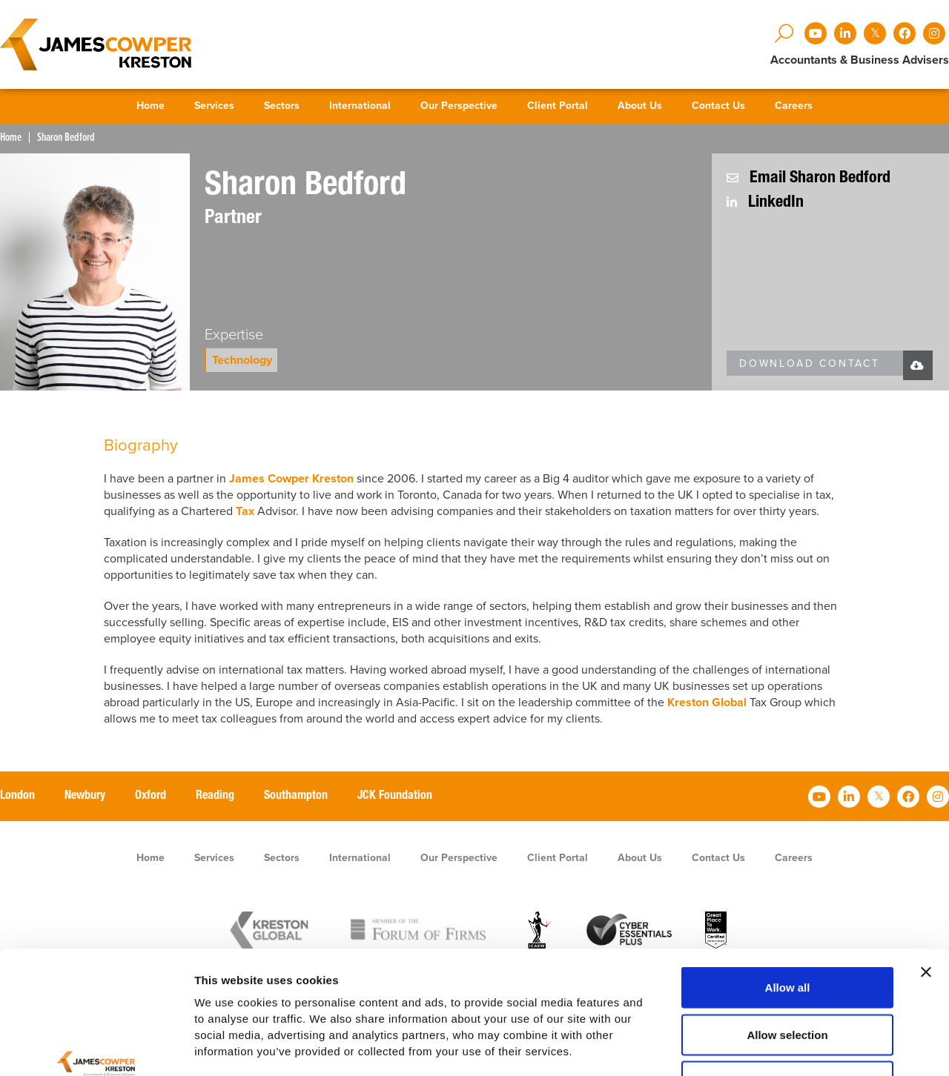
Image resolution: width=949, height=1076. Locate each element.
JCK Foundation (394, 797)
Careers (794, 105)
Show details (778, 1046)
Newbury (85, 797)
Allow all (787, 885)
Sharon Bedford (66, 137)
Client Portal (557, 105)
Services (214, 105)
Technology (242, 360)
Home (150, 105)
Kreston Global (707, 702)
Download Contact (809, 363)
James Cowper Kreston (291, 478)
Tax (246, 511)
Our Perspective (458, 105)
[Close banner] (926, 870)
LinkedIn (765, 203)
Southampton (296, 797)
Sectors (282, 105)
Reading (215, 797)
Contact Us (718, 105)
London (17, 797)
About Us (640, 105)
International (360, 105)
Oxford (150, 797)
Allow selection (787, 932)
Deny (787, 979)
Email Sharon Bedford (808, 178)
